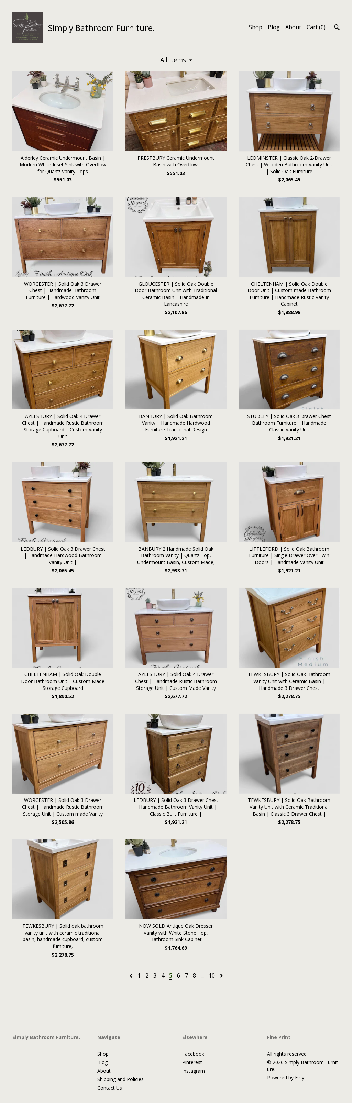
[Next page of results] (221, 975)
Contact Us (109, 1087)
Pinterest (192, 1062)
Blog (274, 27)
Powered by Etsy (285, 1077)
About (293, 27)
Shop (255, 27)
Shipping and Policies (120, 1079)
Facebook (193, 1053)
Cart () (316, 27)
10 (212, 975)
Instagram (193, 1071)
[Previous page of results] (131, 975)
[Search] (337, 28)
